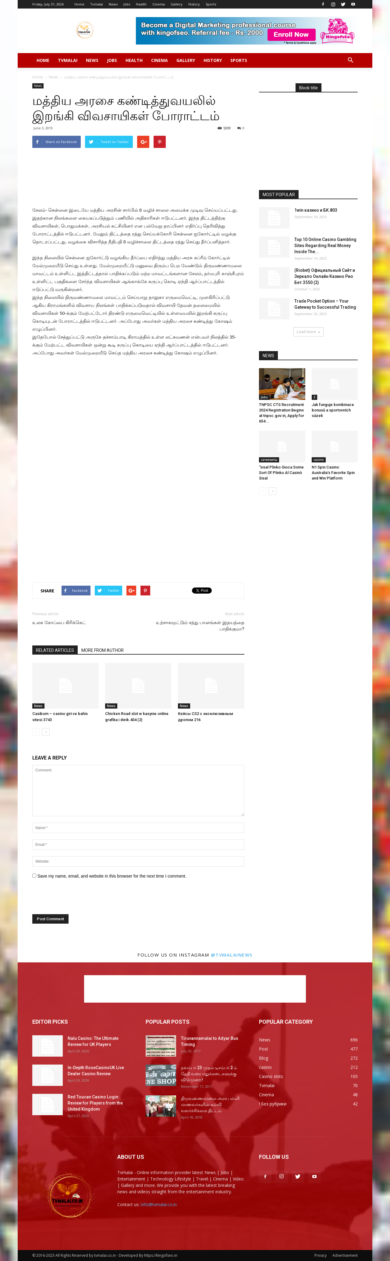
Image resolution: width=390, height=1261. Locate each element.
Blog (263, 1058)
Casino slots (271, 1076)
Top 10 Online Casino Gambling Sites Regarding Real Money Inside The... (325, 245)
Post (263, 1049)
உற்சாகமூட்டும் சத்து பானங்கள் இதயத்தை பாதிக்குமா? (200, 626)
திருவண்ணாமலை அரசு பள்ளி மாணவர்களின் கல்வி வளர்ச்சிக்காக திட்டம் (210, 1104)
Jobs (126, 4)
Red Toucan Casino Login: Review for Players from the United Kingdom (95, 1103)
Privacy (320, 1255)
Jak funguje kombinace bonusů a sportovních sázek (333, 410)
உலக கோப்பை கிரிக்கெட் (59, 622)
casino (319, 460)
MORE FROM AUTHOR (102, 650)
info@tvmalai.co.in (159, 1204)
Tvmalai (96, 4)
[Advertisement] (138, 163)
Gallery (177, 4)
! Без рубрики (272, 1104)
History (194, 4)
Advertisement (345, 1255)
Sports (211, 4)
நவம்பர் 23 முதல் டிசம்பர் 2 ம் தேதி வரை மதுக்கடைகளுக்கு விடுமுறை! (209, 1073)
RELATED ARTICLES (55, 650)
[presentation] (73, 899)
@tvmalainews (232, 955)
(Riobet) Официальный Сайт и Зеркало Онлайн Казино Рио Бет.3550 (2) (324, 276)
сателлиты (269, 460)
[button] (350, 60)
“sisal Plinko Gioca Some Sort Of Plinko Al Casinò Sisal (281, 472)
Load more (308, 331)
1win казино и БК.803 (315, 210)
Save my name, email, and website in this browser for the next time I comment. (111, 876)
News (113, 4)
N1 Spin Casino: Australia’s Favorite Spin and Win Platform (333, 472)
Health (141, 4)
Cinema (158, 4)
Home (79, 4)
